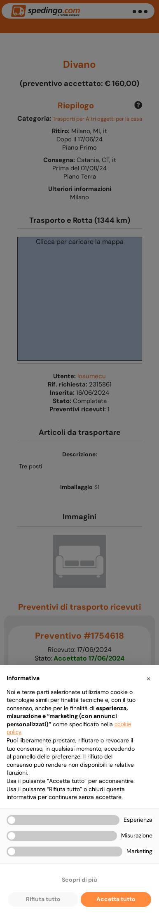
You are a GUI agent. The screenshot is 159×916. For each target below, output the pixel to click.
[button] (148, 678)
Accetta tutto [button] (116, 899)
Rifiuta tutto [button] (43, 899)
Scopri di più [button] (79, 879)
